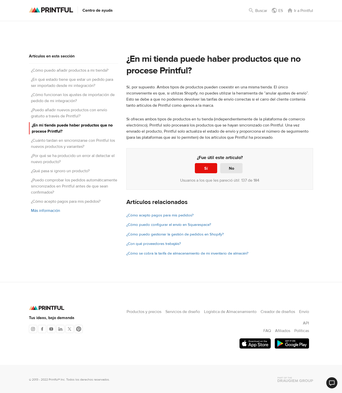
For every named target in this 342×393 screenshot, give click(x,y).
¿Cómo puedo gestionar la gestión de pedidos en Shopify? (175, 234)
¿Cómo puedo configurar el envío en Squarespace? (168, 224)
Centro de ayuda (97, 10)
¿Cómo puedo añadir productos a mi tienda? (69, 70)
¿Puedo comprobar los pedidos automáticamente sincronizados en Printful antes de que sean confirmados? (74, 186)
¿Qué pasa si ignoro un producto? (60, 171)
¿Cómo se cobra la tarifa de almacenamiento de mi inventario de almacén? (187, 253)
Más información (45, 210)
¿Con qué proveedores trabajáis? (153, 243)
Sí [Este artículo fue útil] (206, 168)
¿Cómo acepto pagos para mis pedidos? (65, 201)
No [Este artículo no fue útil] (231, 168)
